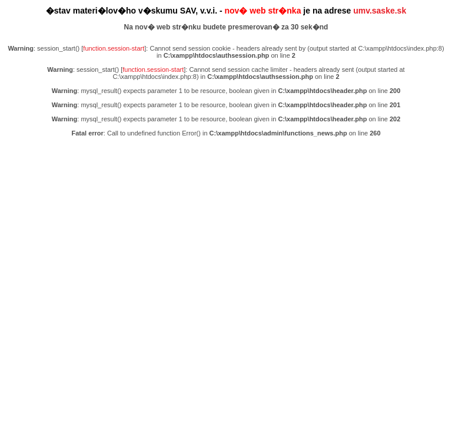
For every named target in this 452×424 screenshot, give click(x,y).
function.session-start (113, 48)
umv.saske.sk (379, 10)
